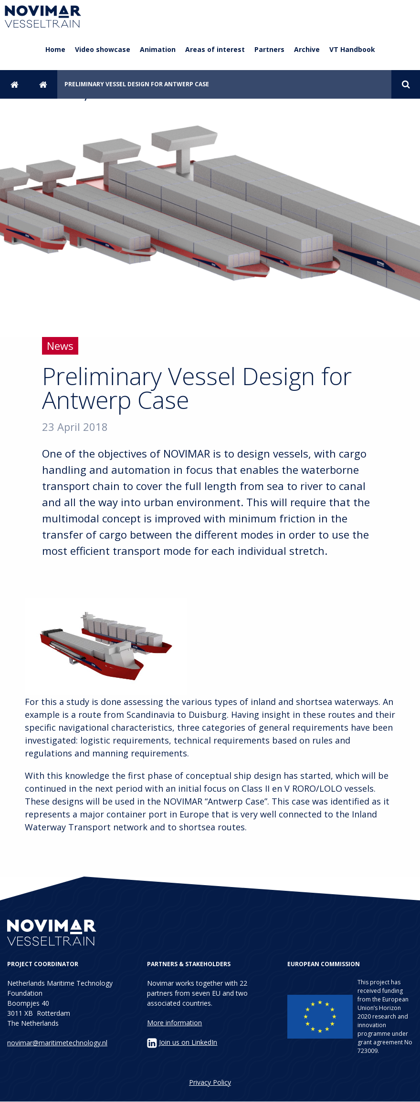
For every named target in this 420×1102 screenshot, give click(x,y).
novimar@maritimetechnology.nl (57, 1042)
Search (405, 84)
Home (55, 49)
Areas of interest (215, 49)
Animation (158, 49)
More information (174, 1022)
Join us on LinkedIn (188, 1042)
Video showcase (102, 49)
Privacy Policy (210, 1082)
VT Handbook (352, 49)
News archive (43, 84)
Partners (269, 49)
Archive (307, 49)
